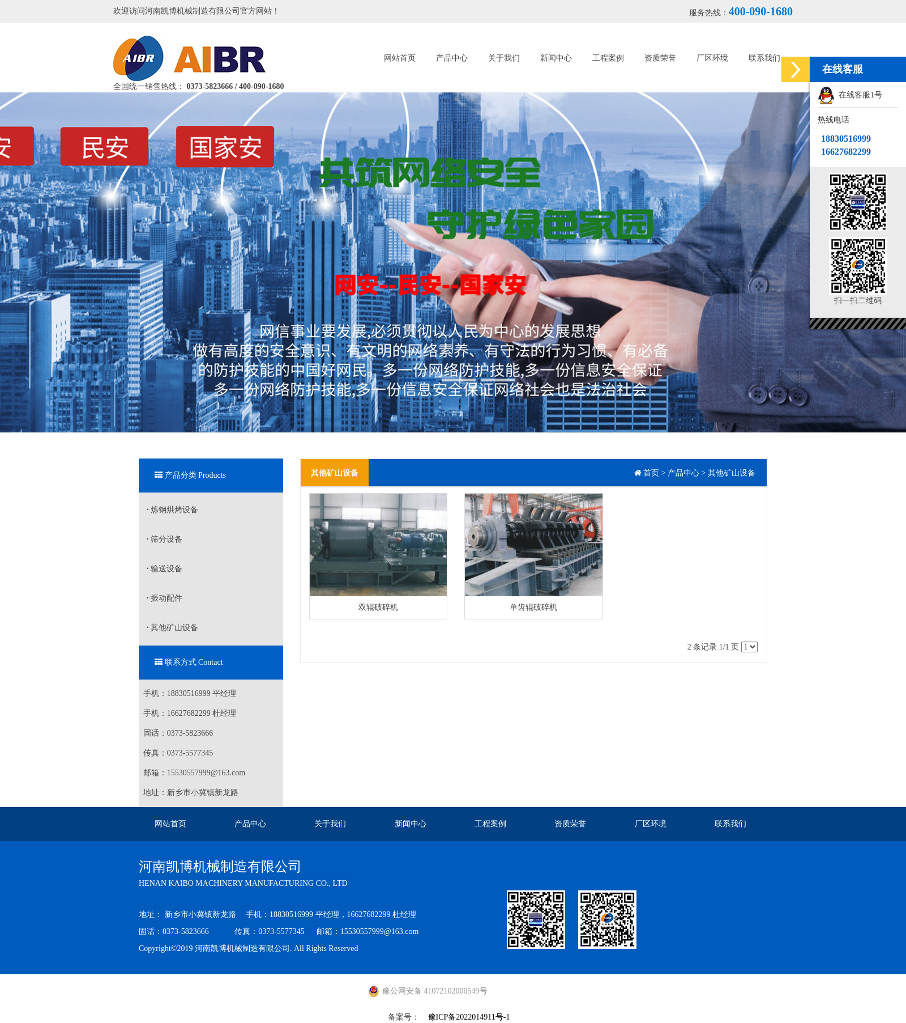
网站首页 (400, 58)
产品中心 (452, 58)
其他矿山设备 (172, 627)
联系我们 (764, 58)
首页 (651, 473)
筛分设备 (164, 539)
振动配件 (164, 598)
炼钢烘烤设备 (172, 510)
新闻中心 (556, 58)
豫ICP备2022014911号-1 (469, 1017)
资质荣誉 (660, 58)
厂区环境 (712, 58)
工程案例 (608, 58)
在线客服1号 (850, 95)
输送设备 (164, 568)
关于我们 (504, 58)
